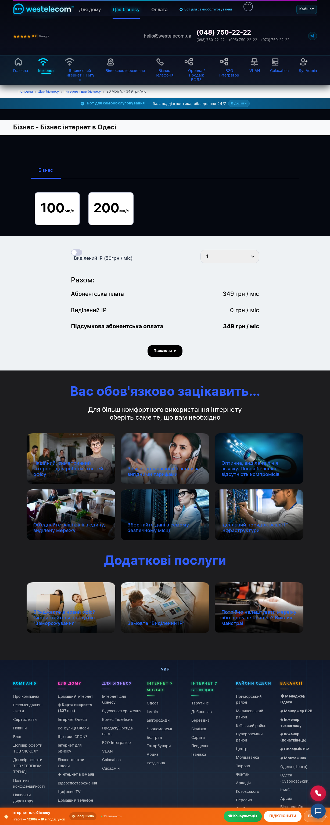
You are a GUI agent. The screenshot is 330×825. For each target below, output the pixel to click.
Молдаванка (247, 757)
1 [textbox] (207, 256)
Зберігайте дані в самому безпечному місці (158, 527)
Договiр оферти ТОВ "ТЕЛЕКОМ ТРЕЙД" (27, 765)
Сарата (198, 737)
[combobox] (229, 256)
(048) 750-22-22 (223, 33)
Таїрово (243, 765)
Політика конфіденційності (29, 783)
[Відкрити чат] (318, 811)
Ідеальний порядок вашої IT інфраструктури (255, 527)
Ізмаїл (152, 711)
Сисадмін (111, 768)
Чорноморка (247, 817)
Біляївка (198, 728)
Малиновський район (249, 713)
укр (165, 669)
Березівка (200, 720)
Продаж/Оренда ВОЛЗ (117, 731)
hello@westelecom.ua (167, 36)
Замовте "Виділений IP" (156, 623)
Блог (17, 736)
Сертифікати (25, 719)
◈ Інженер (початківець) (293, 737)
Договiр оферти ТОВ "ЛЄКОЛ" (27, 748)
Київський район (251, 725)
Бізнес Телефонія (117, 719)
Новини (20, 728)
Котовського (247, 791)
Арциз (152, 754)
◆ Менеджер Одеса (292, 699)
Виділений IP (69, 817)
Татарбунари (159, 745)
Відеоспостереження (77, 783)
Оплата (159, 9)
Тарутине (200, 703)
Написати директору (23, 798)
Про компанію (26, 696)
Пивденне (200, 745)
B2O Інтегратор (116, 742)
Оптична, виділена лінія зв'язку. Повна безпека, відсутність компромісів (250, 468)
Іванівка (198, 754)
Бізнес (45, 170)
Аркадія (243, 782)
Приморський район (248, 699)
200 (111, 208)
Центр (242, 748)
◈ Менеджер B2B (296, 711)
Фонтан (242, 774)
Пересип (244, 800)
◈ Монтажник (293, 758)
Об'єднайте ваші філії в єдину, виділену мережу (69, 527)
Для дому (90, 9)
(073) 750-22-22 (275, 40)
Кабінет (306, 9)
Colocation (67, 808)
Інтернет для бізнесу (70, 748)
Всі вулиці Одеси (73, 728)
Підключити (165, 351)
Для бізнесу (126, 9)
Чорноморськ (159, 728)
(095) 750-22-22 (243, 40)
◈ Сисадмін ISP (294, 749)
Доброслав (201, 711)
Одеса (153, 703)
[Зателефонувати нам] (318, 793)
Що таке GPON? (72, 736)
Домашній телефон (75, 800)
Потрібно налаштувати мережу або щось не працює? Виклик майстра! (258, 617)
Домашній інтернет (75, 696)
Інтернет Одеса (72, 719)
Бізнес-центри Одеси (71, 762)
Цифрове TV (69, 791)
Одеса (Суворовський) (295, 778)
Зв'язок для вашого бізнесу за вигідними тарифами (163, 471)
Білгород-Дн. (159, 720)
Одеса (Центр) (293, 766)
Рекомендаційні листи (27, 707)
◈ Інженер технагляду (291, 723)
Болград (154, 737)
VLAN (107, 751)
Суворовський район (249, 737)
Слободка (245, 808)
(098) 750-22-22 (210, 40)
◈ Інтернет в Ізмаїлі (76, 774)
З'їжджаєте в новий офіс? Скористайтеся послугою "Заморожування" (64, 617)
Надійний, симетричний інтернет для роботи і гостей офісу (68, 468)
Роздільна (156, 763)
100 (57, 208)
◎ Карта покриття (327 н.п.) (75, 708)
